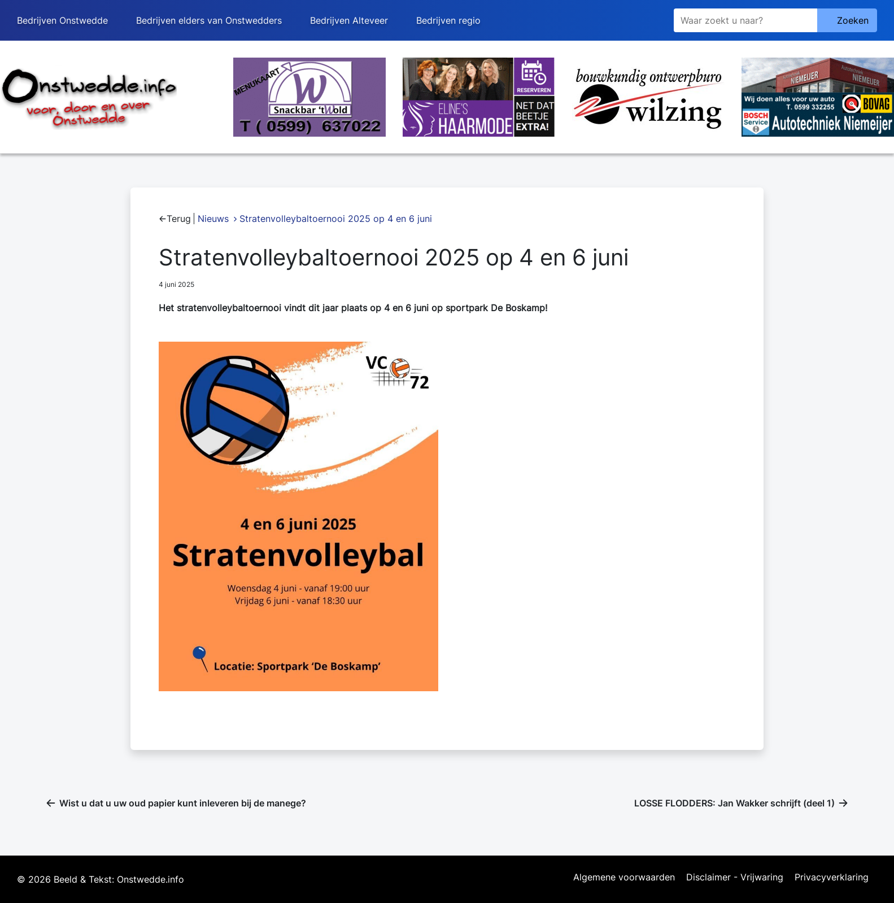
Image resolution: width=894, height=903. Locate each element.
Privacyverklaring (832, 878)
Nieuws (213, 218)
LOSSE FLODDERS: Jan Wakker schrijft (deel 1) (734, 803)
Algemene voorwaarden (624, 878)
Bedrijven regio (448, 20)
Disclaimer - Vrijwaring (734, 878)
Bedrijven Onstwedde (62, 20)
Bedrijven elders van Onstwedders (209, 20)
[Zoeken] (745, 20)
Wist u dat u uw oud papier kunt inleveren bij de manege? (182, 803)
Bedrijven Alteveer (349, 20)
